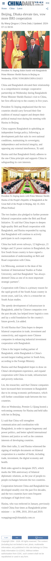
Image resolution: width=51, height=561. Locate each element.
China (12, 8)
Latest (19, 8)
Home (4, 8)
